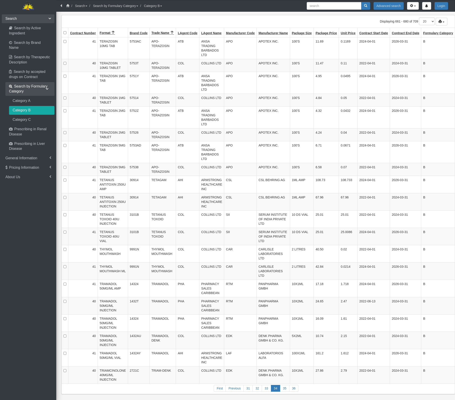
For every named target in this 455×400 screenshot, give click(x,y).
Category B (153, 6)
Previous (234, 388)
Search (81, 6)
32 (257, 388)
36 (294, 388)
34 (275, 388)
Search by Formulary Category (115, 6)
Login (441, 6)
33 (266, 388)
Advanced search (388, 6)
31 (248, 388)
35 (284, 388)
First (220, 388)
